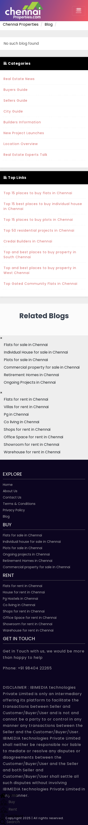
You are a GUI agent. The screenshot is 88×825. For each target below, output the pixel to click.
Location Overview (21, 143)
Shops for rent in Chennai (24, 611)
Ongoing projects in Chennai (26, 554)
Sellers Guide (15, 100)
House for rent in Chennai (24, 592)
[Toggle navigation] (78, 11)
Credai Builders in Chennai (28, 241)
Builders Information (22, 122)
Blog (6, 516)
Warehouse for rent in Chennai (28, 630)
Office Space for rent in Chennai (30, 617)
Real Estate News (19, 78)
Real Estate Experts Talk (25, 154)
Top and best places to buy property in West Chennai (40, 270)
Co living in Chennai (19, 605)
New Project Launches (24, 133)
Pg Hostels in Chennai (20, 598)
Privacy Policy (14, 510)
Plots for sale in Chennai (22, 548)
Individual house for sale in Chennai (32, 541)
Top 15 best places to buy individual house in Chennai (43, 206)
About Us (10, 491)
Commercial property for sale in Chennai (36, 567)
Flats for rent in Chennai (22, 586)
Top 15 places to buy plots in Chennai (38, 219)
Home (8, 484)
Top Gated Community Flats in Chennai (40, 283)
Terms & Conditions (19, 503)
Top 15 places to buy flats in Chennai (38, 193)
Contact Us (12, 497)
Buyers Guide (16, 89)
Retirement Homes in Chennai (27, 560)
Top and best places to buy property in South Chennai (40, 254)
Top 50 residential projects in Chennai (39, 230)
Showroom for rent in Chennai (27, 624)
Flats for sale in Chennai (22, 535)
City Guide (13, 111)
